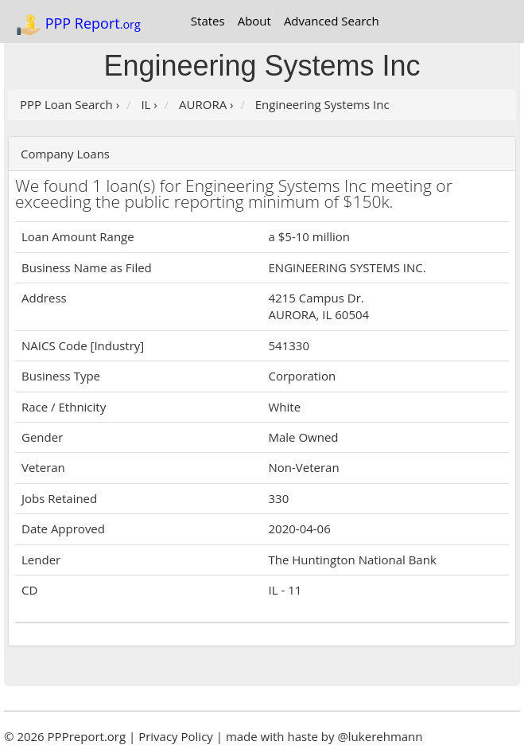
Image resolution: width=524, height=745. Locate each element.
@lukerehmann (379, 736)
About (254, 21)
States (208, 21)
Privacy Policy (175, 736)
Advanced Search (331, 21)
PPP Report (78, 24)
